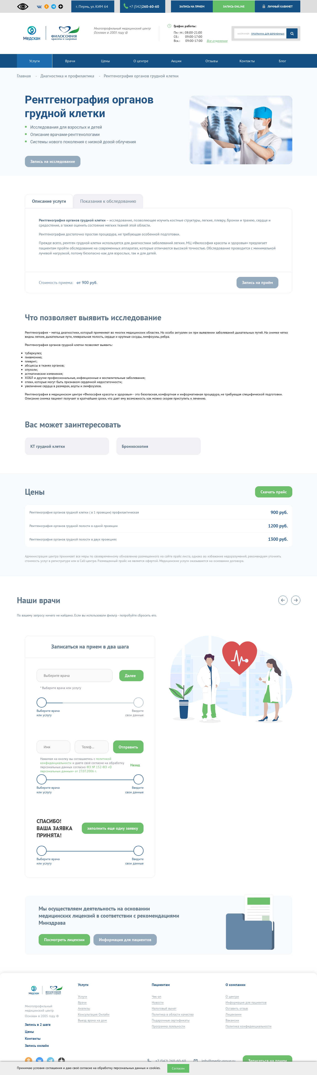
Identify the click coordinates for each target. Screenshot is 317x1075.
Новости (158, 1002)
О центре (232, 996)
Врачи (82, 1002)
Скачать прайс (274, 491)
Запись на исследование (52, 161)
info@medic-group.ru (218, 1061)
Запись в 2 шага (38, 1024)
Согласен (178, 1068)
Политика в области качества (173, 1014)
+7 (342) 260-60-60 (170, 1061)
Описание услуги (49, 201)
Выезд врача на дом (92, 1020)
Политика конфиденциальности (249, 1026)
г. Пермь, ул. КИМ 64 (91, 6)
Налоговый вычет (164, 1008)
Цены (29, 1031)
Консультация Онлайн (93, 1014)
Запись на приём (257, 282)
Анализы (84, 1008)
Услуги (82, 996)
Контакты (32, 1038)
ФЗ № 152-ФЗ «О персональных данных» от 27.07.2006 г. (76, 769)
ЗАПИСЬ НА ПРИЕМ (191, 6)
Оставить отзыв (237, 1008)
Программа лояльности (168, 1026)
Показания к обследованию (108, 201)
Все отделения (217, 41)
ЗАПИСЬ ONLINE (234, 6)
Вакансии (232, 1020)
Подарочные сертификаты (170, 1020)
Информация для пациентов (125, 939)
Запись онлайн (37, 1045)
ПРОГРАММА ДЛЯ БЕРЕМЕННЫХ (267, 33)
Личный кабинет (277, 6)
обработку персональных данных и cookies (128, 1068)
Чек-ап (156, 996)
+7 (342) (141, 6)
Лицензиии (234, 1014)
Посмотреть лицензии (64, 939)
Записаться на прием (267, 1060)
